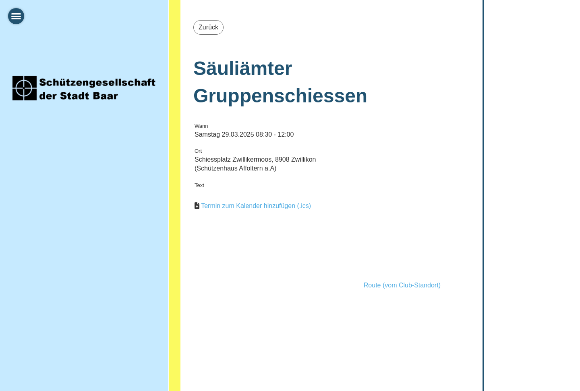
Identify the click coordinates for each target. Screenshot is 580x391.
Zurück (208, 27)
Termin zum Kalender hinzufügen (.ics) (256, 205)
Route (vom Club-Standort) (402, 285)
